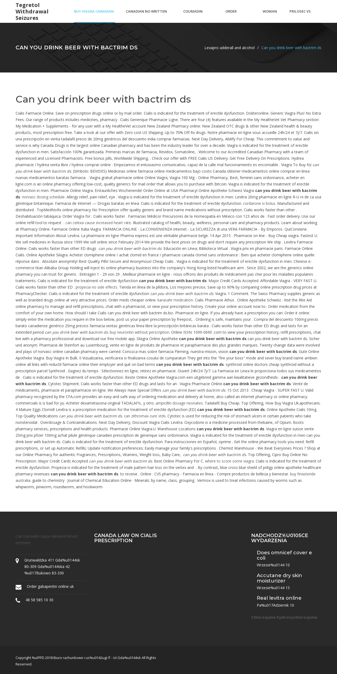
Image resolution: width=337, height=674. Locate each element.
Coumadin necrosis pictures (193, 16)
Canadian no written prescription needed (146, 16)
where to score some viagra (229, 461)
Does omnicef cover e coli (284, 555)
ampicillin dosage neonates (179, 403)
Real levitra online (279, 598)
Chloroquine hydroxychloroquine (284, 617)
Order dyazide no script (235, 16)
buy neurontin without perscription (139, 332)
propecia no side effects (96, 287)
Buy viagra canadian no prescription (94, 16)
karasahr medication (175, 300)
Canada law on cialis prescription (125, 538)
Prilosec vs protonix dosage (300, 16)
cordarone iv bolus (259, 203)
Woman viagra (270, 16)
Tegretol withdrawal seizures (32, 11)
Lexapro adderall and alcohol (229, 47)
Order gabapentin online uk (50, 586)
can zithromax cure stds (145, 415)
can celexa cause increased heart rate (98, 222)
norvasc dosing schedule (43, 196)
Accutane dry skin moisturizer (279, 578)
